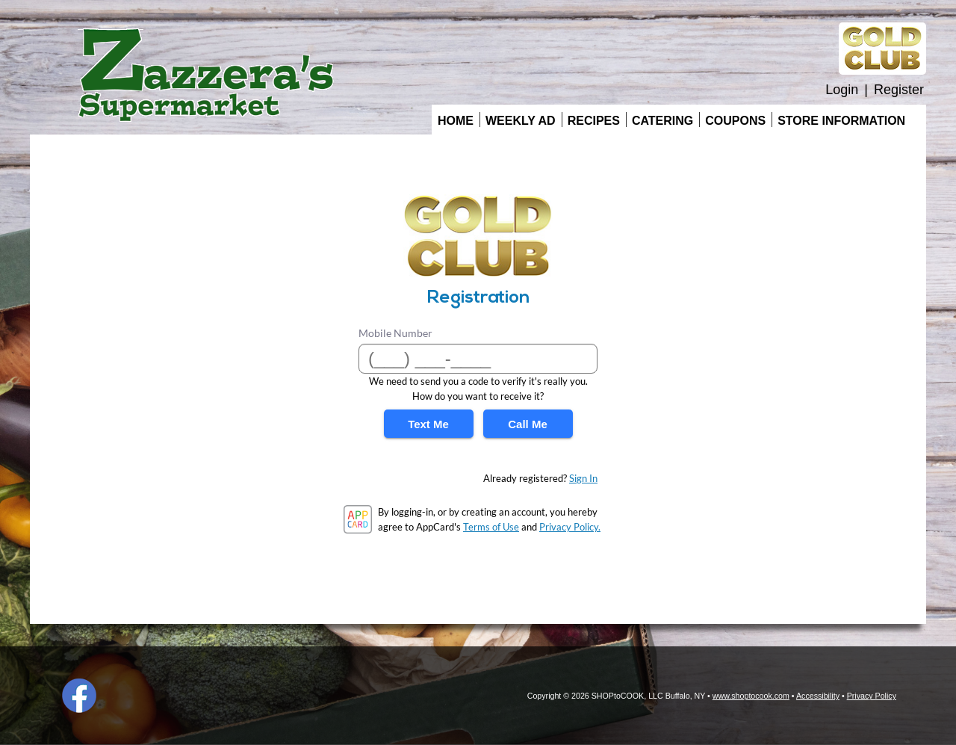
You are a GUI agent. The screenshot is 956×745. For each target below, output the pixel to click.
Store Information (841, 120)
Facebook (79, 695)
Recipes (594, 120)
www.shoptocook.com (751, 695)
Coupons (735, 120)
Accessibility (817, 695)
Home (456, 120)
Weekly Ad (520, 120)
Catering (662, 120)
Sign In (583, 478)
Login (841, 89)
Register (899, 89)
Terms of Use (491, 527)
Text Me (428, 424)
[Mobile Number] (478, 359)
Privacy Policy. (569, 527)
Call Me (527, 424)
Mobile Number (395, 333)
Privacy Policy (871, 695)
